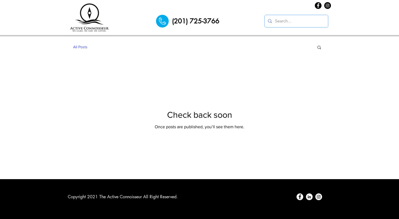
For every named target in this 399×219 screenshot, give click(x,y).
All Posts (80, 47)
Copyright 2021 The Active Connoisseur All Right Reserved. (123, 197)
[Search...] (296, 21)
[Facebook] (318, 5)
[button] (319, 48)
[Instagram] (327, 5)
